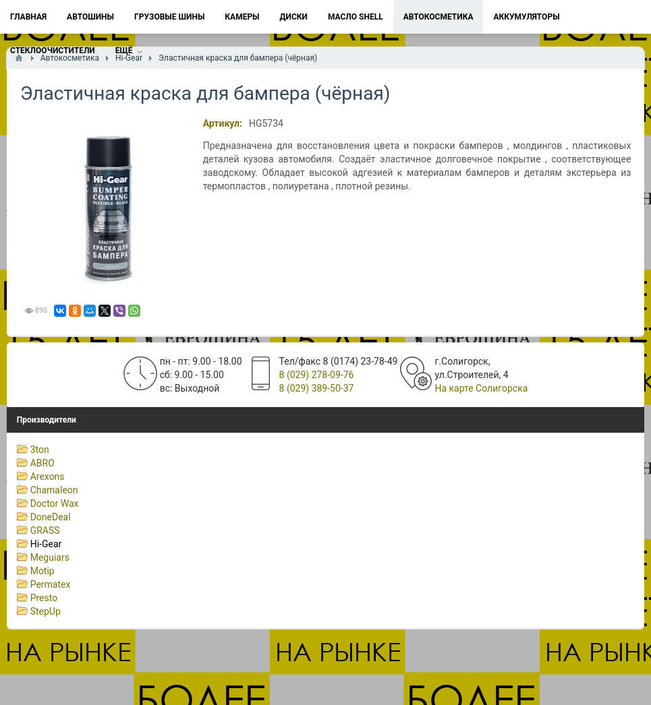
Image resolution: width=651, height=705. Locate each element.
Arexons (47, 476)
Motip (42, 570)
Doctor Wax (54, 503)
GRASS (45, 530)
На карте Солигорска (481, 388)
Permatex (50, 584)
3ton (39, 449)
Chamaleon (54, 490)
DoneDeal (50, 517)
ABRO (42, 463)
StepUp (45, 611)
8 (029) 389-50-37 (316, 388)
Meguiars (49, 557)
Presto (44, 597)
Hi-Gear (46, 544)
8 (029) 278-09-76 (316, 374)
